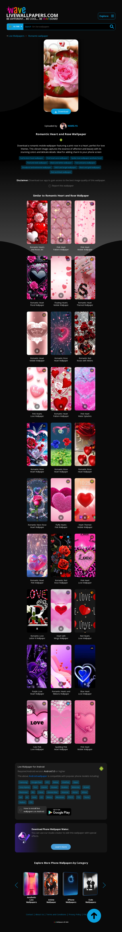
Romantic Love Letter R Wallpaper (37, 637)
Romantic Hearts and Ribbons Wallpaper (61, 692)
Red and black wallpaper (61, 172)
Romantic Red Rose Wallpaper (61, 581)
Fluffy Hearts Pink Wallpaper (61, 526)
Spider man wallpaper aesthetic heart (86, 158)
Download (61, 111)
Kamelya (68, 125)
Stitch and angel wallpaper (65, 167)
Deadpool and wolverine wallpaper (36, 167)
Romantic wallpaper (38, 35)
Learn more (61, 846)
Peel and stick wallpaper (37, 163)
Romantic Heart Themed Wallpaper (85, 303)
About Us (39, 914)
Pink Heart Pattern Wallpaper (61, 248)
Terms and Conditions (56, 914)
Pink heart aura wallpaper (57, 158)
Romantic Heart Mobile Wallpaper (37, 359)
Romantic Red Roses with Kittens (85, 359)
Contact (29, 914)
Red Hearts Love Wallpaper (85, 637)
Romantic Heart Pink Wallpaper (37, 581)
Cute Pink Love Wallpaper (37, 748)
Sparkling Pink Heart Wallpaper (61, 748)
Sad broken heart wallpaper (31, 158)
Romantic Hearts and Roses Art (37, 248)
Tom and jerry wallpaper (85, 163)
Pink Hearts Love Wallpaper (37, 414)
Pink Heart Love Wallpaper (85, 581)
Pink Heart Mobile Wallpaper (84, 248)
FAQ (85, 914)
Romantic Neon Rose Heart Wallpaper (37, 526)
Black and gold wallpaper (90, 167)
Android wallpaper (38, 776)
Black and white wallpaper (61, 163)
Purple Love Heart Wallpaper (37, 692)
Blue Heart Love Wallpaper (85, 692)
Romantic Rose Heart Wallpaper (61, 359)
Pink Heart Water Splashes (85, 414)
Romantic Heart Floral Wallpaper (37, 303)
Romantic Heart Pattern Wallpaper (61, 414)
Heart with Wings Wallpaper (61, 637)
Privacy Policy (75, 914)
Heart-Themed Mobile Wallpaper (84, 526)
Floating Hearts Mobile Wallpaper (61, 303)
